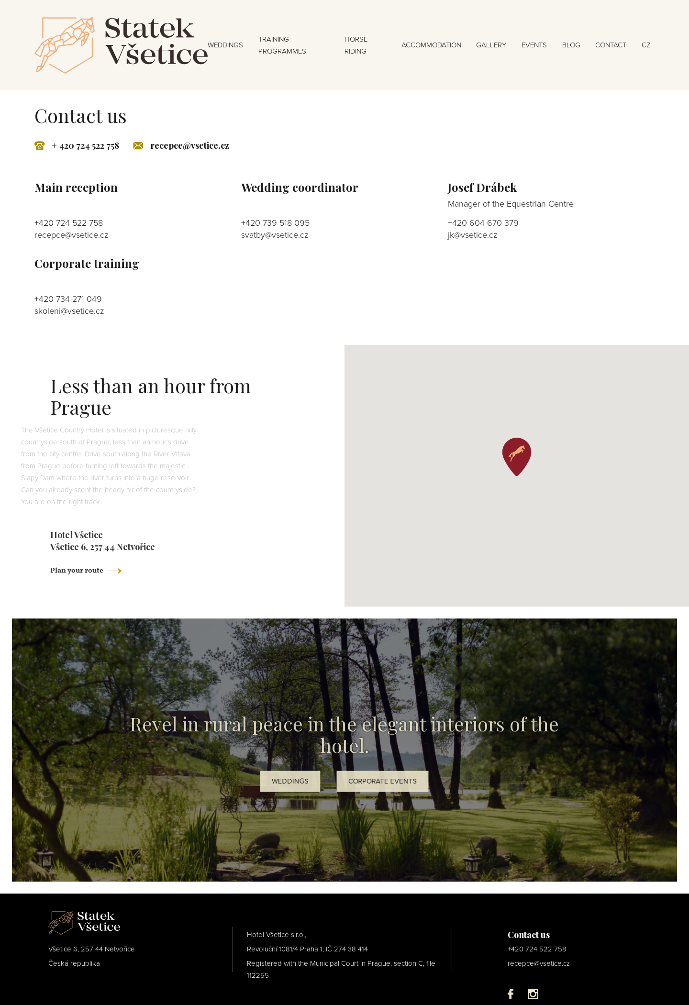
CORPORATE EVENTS (382, 781)
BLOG (571, 45)
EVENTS (534, 45)
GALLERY (491, 45)
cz (646, 45)
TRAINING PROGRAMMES (282, 45)
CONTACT (610, 45)
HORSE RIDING (355, 45)
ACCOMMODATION (431, 45)
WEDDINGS (225, 45)
